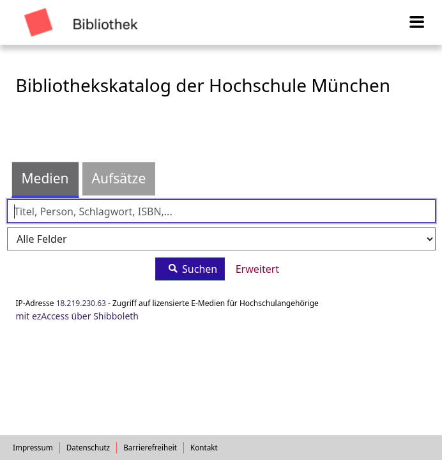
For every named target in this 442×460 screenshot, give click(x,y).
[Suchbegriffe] (221, 211)
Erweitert (257, 269)
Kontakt (204, 447)
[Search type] (221, 239)
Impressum (33, 447)
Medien (45, 178)
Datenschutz (88, 447)
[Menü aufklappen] (417, 22)
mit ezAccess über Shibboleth (77, 316)
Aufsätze (119, 178)
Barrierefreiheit (150, 447)
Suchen (190, 268)
